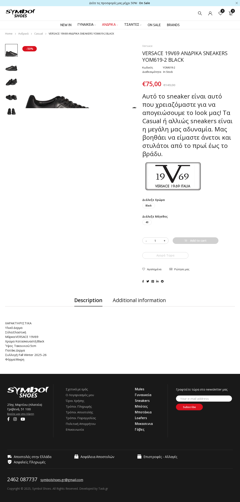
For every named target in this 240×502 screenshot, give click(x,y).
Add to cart (198, 240)
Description (88, 300)
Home (9, 33)
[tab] (88, 300)
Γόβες (139, 429)
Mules (139, 389)
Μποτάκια (143, 412)
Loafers (141, 418)
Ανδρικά (23, 33)
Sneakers (142, 400)
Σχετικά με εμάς (77, 389)
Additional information (139, 300)
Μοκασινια (144, 423)
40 (147, 222)
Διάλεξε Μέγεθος (155, 216)
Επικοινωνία (75, 429)
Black (149, 205)
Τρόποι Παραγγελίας (81, 418)
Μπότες (141, 406)
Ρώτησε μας (181, 269)
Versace (147, 46)
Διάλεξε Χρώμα (153, 200)
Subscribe (193, 407)
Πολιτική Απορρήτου (81, 424)
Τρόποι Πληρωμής (79, 406)
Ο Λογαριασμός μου (80, 395)
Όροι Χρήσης (75, 401)
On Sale (144, 3)
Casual (38, 33)
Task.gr (103, 488)
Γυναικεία (143, 395)
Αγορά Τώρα (165, 255)
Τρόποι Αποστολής (79, 412)
